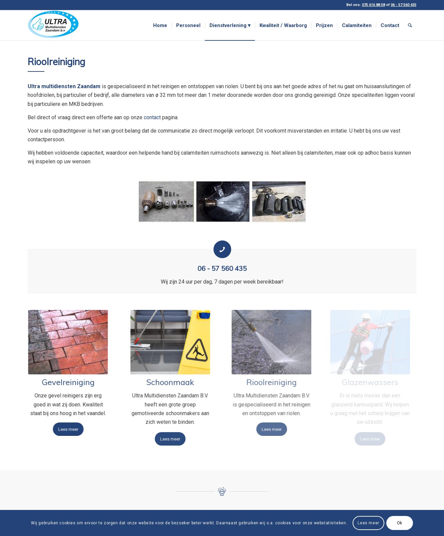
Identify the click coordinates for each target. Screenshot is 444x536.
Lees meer (368, 523)
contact (152, 117)
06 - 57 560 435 (222, 268)
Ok (399, 523)
